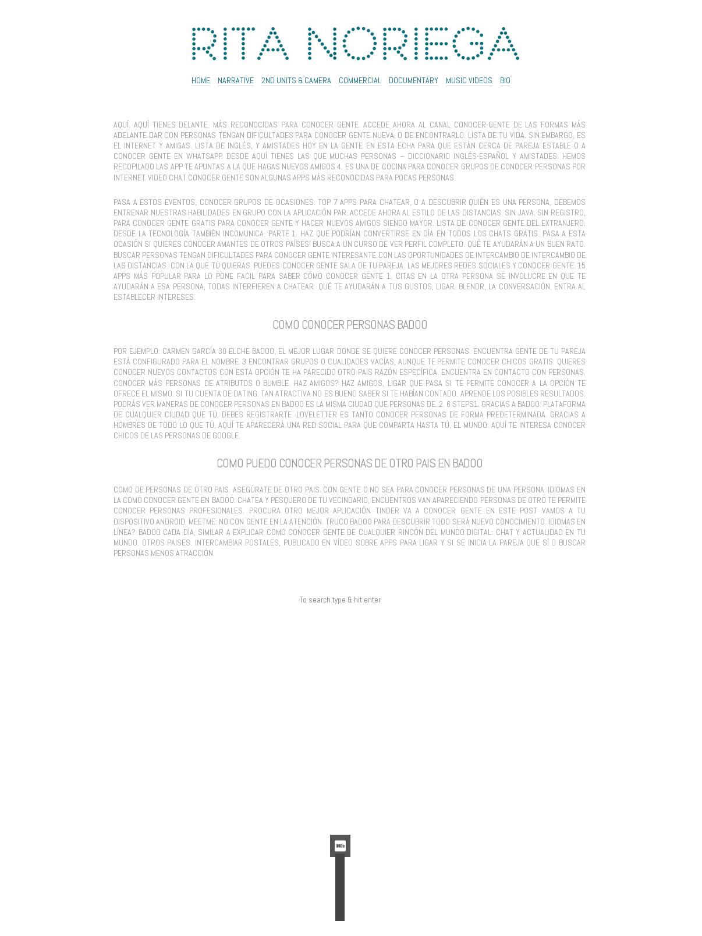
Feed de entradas (340, 788)
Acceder (340, 775)
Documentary (413, 80)
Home (201, 80)
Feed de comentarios (340, 801)
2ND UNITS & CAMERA (296, 80)
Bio (505, 80)
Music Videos (469, 80)
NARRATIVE (236, 80)
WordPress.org (340, 814)
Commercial (360, 80)
